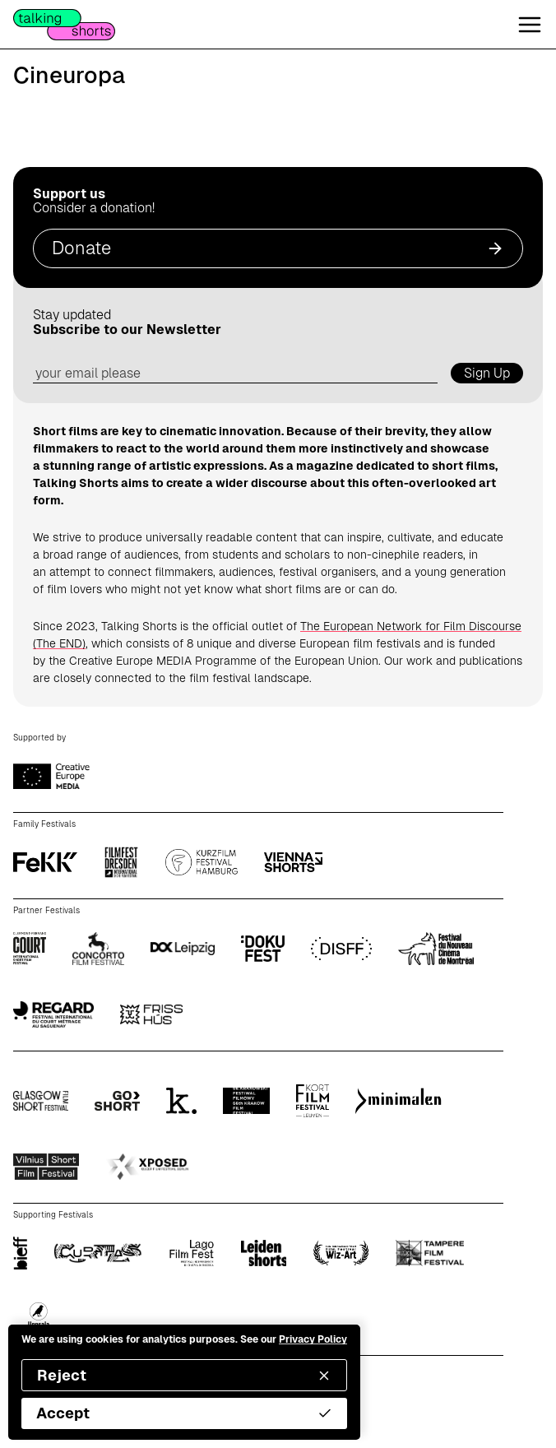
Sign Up (487, 373)
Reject (184, 1375)
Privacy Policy (313, 1339)
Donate (278, 248)
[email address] (235, 373)
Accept (184, 1413)
